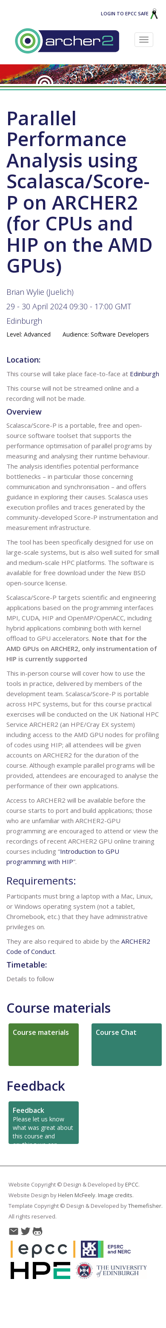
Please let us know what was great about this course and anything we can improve (43, 1125)
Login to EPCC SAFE (129, 14)
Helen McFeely (76, 1195)
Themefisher (144, 1206)
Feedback (35, 1086)
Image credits (115, 1195)
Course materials (58, 1008)
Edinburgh (24, 321)
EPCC (131, 1184)
